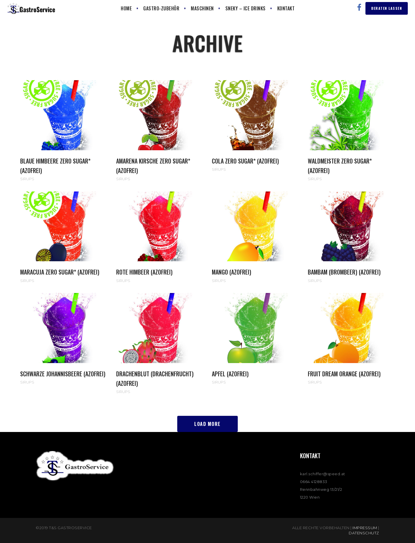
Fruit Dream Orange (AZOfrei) (344, 373)
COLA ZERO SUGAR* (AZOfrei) (245, 161)
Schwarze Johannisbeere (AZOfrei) (62, 373)
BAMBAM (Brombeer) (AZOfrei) (344, 272)
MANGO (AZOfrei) (231, 272)
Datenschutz (364, 533)
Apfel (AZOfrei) (230, 373)
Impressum (364, 527)
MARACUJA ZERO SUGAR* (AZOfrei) (59, 272)
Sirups (27, 178)
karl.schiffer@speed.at (322, 473)
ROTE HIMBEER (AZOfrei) (144, 272)
